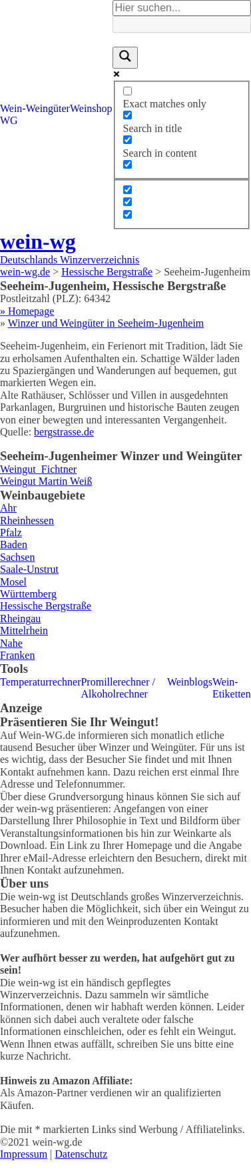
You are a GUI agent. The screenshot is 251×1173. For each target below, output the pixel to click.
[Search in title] (127, 115)
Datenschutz (81, 1154)
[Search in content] (127, 139)
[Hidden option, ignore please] (127, 189)
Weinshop (91, 108)
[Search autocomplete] (182, 24)
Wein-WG (13, 114)
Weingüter (48, 108)
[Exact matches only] (127, 91)
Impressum (23, 1154)
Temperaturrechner (40, 682)
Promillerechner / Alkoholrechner (118, 688)
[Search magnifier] (125, 57)
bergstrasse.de (64, 431)
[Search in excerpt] (127, 164)
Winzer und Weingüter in (106, 323)
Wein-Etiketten (231, 688)
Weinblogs (189, 682)
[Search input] (182, 8)
